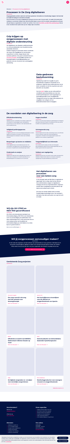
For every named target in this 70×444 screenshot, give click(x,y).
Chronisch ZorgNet (23, 59)
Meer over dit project (12, 313)
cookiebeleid (8, 441)
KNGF (43, 94)
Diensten (9, 9)
